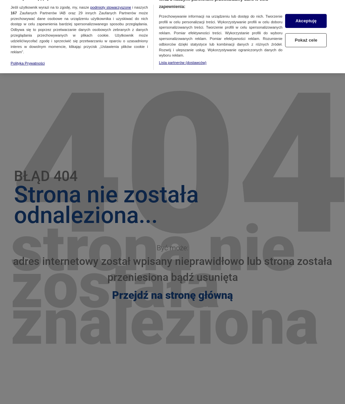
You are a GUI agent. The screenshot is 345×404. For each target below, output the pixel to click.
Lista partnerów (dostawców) (183, 59)
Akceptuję (305, 17)
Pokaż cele (306, 36)
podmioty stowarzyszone (110, 3)
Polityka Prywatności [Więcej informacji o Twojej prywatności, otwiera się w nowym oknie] (28, 59)
